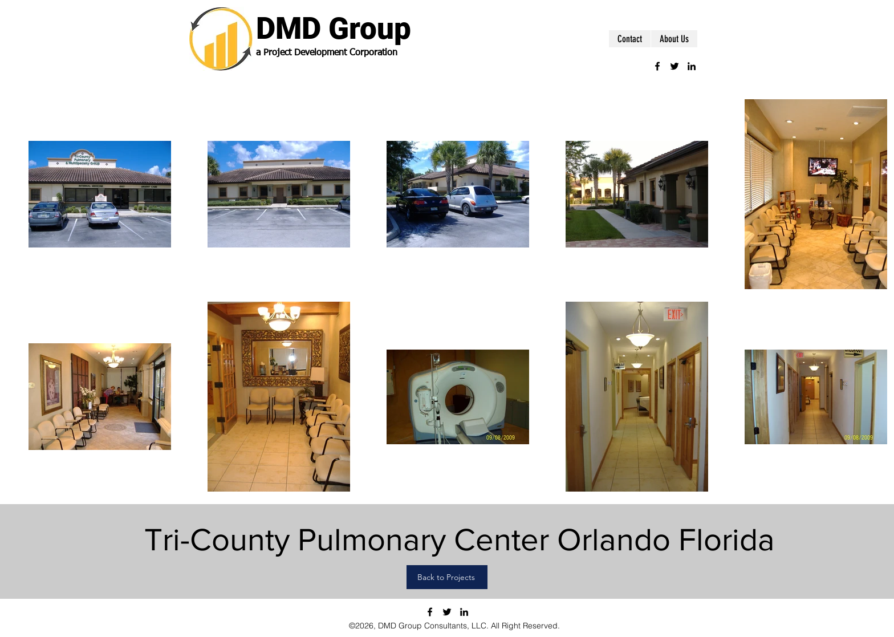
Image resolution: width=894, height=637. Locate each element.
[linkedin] (691, 66)
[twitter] (674, 66)
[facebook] (657, 66)
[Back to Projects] (447, 577)
